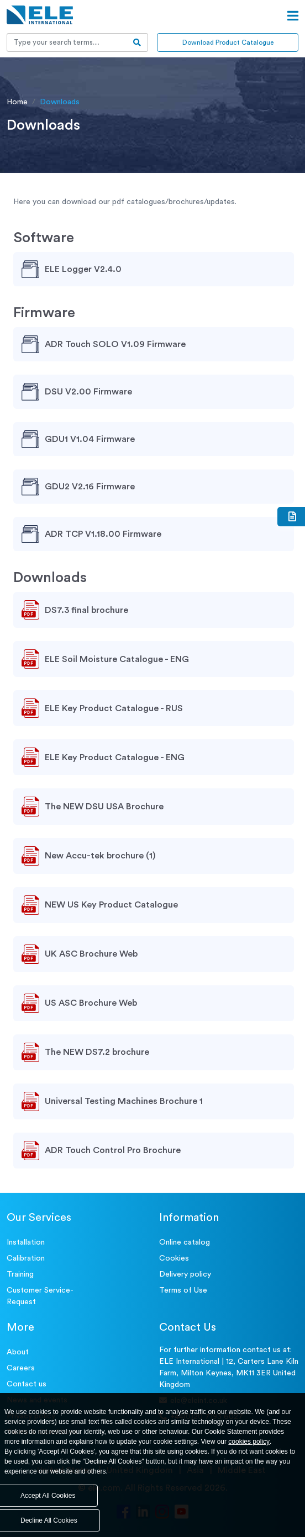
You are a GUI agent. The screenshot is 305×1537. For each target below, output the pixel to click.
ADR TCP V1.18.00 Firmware (103, 534)
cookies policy (249, 1441)
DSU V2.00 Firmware (88, 391)
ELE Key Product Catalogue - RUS (114, 708)
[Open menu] (292, 16)
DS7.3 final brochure (86, 610)
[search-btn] (137, 42)
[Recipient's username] (67, 42)
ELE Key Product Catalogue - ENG (115, 757)
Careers (21, 1368)
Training (20, 1274)
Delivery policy (185, 1274)
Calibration (26, 1258)
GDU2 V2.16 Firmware (90, 486)
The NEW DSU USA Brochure (104, 806)
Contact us (26, 1384)
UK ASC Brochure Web (91, 953)
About (18, 1352)
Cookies (174, 1258)
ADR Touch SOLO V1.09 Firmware (115, 344)
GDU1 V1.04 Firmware (90, 439)
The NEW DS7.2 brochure (97, 1052)
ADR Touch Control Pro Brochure (113, 1150)
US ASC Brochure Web (91, 1003)
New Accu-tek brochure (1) (100, 855)
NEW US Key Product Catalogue (111, 904)
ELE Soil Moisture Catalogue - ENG (117, 659)
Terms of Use (183, 1290)
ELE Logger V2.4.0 (83, 269)
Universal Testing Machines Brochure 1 (124, 1101)
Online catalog (184, 1242)
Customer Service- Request (40, 1296)
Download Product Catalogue (228, 42)
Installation (26, 1242)
